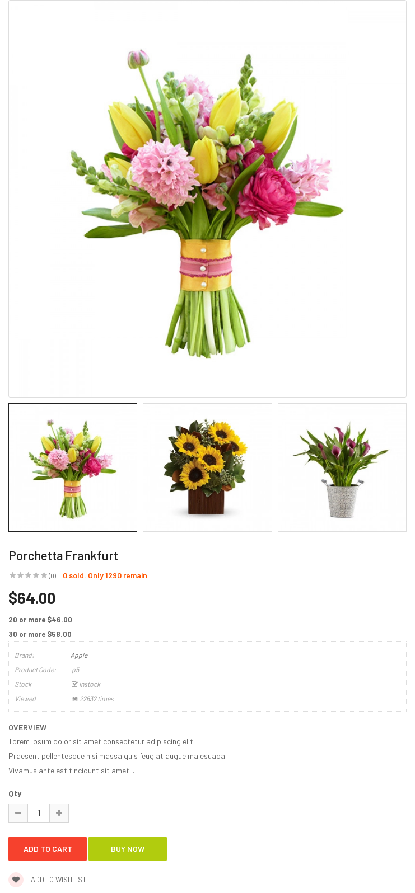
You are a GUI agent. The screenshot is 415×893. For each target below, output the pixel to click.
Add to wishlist (47, 879)
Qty (14, 793)
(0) (52, 575)
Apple (79, 655)
